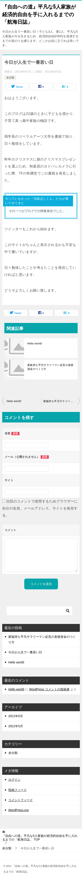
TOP (39, 837)
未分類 (10, 77)
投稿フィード (17, 790)
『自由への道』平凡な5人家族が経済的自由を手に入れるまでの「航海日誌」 (39, 14)
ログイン (14, 779)
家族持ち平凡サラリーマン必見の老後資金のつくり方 (50, 367)
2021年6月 (15, 716)
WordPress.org (18, 810)
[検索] (39, 610)
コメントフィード (20, 800)
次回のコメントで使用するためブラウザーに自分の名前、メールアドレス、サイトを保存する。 (40, 508)
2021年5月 (15, 726)
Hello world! (34, 343)
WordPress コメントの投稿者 (49, 689)
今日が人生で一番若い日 (25, 652)
